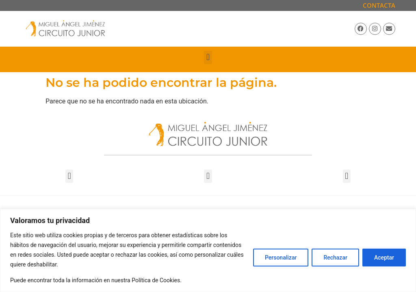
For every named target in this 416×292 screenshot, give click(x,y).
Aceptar (384, 257)
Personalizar (281, 257)
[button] (208, 57)
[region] (208, 250)
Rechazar (335, 257)
